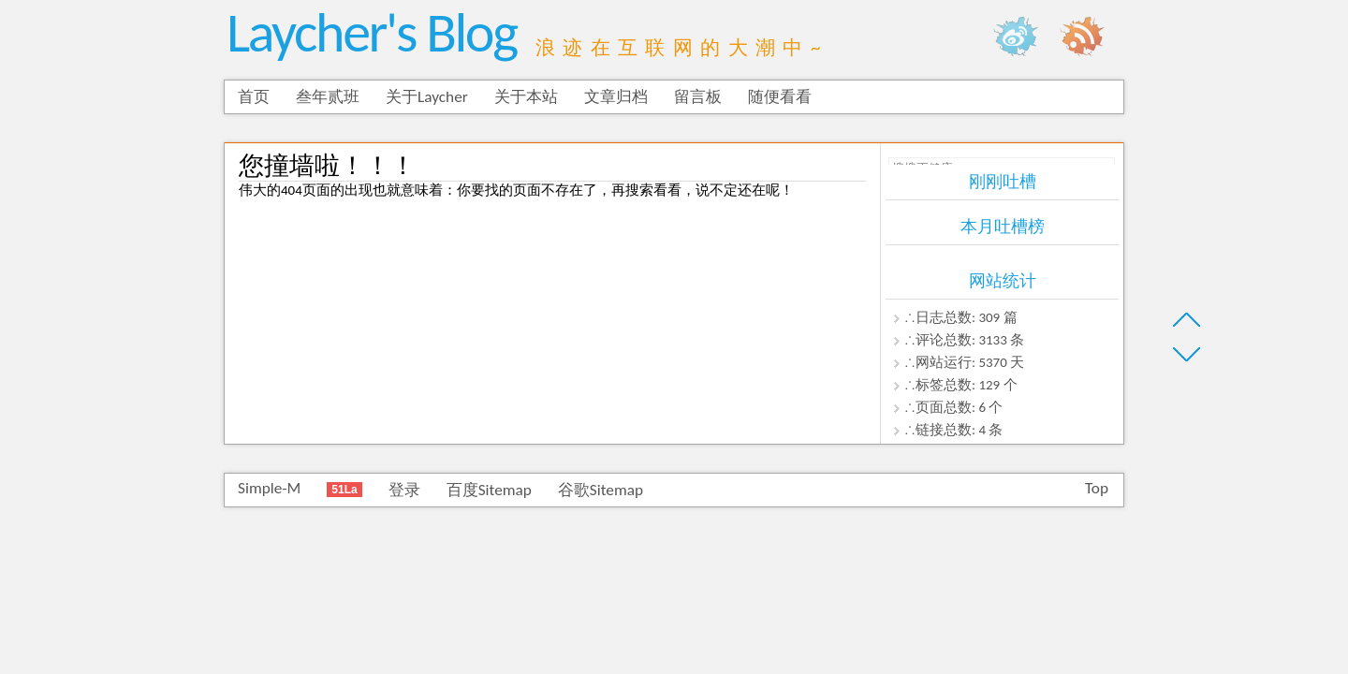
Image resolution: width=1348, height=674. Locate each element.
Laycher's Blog (372, 33)
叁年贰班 (327, 97)
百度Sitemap (489, 490)
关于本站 (526, 97)
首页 (254, 97)
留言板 (698, 97)
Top (1096, 488)
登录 (404, 490)
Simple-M (269, 488)
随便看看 (780, 97)
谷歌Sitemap (600, 490)
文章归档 (616, 97)
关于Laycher (427, 97)
